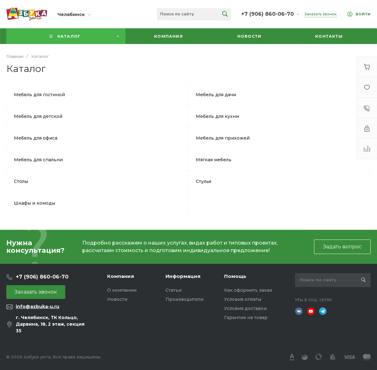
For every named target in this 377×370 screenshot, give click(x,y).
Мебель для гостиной (39, 94)
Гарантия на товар (246, 317)
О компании (121, 290)
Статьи (173, 290)
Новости (117, 299)
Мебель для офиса (35, 138)
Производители (184, 299)
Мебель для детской (38, 116)
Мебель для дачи (216, 94)
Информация (182, 276)
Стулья (203, 181)
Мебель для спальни (38, 160)
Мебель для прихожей (223, 138)
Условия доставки (245, 308)
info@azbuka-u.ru (37, 306)
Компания (120, 276)
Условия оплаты (242, 299)
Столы (21, 181)
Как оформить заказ (248, 290)
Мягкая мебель (213, 160)
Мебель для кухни (217, 116)
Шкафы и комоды (34, 203)
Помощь (235, 276)
